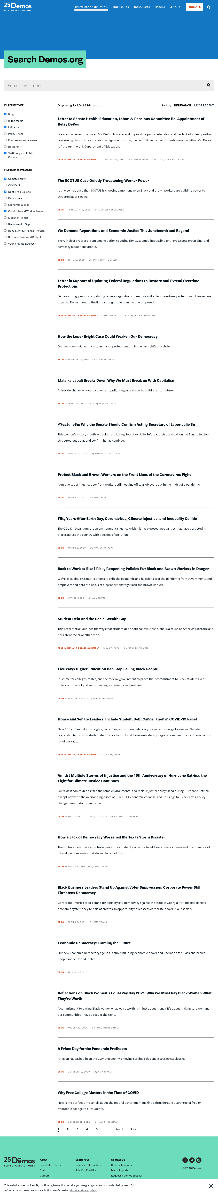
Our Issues (121, 6)
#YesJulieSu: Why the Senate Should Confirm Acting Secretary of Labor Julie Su (126, 424)
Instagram (198, 1160)
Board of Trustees (50, 1165)
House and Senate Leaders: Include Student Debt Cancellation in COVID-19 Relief (127, 719)
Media (160, 6)
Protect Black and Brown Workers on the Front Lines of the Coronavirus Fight (124, 474)
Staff (42, 1170)
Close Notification (207, 1188)
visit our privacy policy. (83, 1190)
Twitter (192, 1160)
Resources (142, 6)
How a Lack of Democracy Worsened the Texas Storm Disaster (111, 837)
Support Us (82, 1160)
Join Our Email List (86, 1170)
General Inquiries (121, 1165)
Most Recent (204, 105)
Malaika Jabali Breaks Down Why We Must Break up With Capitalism (116, 380)
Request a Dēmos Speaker (126, 1175)
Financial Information (88, 1165)
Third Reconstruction (91, 6)
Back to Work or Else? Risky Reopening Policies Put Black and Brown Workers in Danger (133, 568)
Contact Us (118, 1160)
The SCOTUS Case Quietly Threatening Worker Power (103, 180)
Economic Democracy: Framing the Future (94, 942)
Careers (44, 1175)
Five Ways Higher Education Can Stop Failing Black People (108, 669)
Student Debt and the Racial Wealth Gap (92, 618)
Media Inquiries (120, 1170)
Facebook (185, 1160)
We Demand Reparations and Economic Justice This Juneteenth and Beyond (124, 230)
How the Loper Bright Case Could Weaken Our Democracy (108, 336)
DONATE (195, 6)
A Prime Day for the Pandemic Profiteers (92, 1048)
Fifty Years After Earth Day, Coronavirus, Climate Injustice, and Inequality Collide (127, 518)
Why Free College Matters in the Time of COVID (98, 1092)
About (175, 6)
